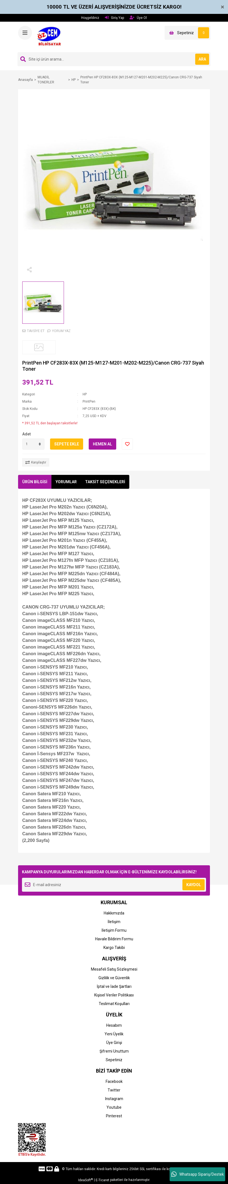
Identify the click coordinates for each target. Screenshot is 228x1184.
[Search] (114, 59)
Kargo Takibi (114, 947)
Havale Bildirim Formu (114, 939)
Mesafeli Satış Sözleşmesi (114, 969)
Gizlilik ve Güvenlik (114, 978)
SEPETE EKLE (66, 444)
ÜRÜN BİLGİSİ (34, 482)
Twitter (114, 1090)
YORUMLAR (66, 482)
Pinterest (114, 1116)
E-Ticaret (102, 1180)
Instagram (114, 1098)
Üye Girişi (114, 1042)
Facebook (114, 1081)
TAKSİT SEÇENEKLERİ (105, 482)
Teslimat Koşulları (114, 1003)
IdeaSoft (85, 1180)
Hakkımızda (114, 913)
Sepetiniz (114, 1060)
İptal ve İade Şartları (114, 986)
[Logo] (51, 37)
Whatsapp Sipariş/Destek (197, 1174)
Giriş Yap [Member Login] (114, 18)
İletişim (114, 921)
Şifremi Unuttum (114, 1051)
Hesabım (114, 1025)
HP (85, 394)
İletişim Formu (114, 930)
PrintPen (89, 401)
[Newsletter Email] (114, 885)
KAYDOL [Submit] (193, 885)
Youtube (114, 1107)
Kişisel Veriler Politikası (114, 995)
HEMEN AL (102, 444)
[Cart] (187, 33)
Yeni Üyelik (114, 1034)
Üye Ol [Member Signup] (138, 18)
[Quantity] (33, 444)
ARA (202, 59)
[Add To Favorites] (127, 444)
